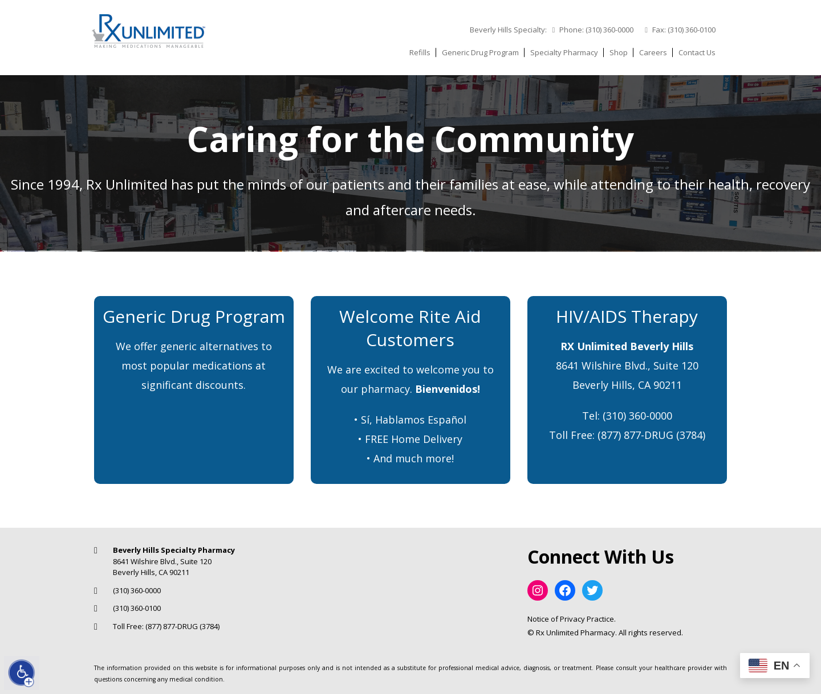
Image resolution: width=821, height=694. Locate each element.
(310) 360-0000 (609, 29)
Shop (618, 52)
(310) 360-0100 (692, 29)
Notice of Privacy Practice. (571, 619)
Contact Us (697, 52)
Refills (419, 52)
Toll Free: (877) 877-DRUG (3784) (166, 626)
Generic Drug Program (480, 52)
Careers (653, 52)
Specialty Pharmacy (564, 52)
